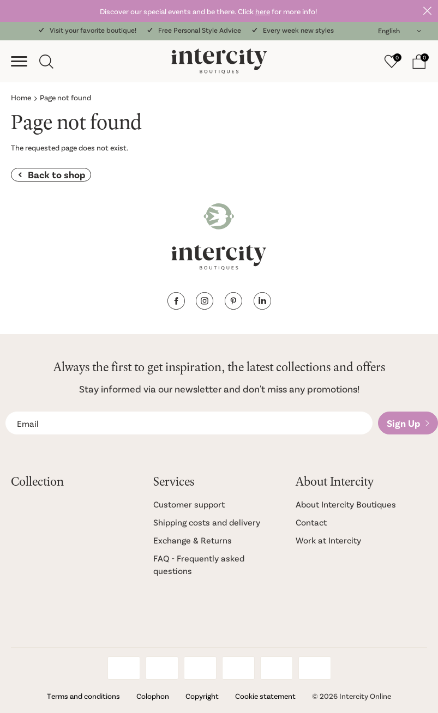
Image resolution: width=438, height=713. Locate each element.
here (262, 11)
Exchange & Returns (192, 540)
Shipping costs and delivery (206, 522)
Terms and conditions (83, 695)
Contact (311, 522)
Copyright (202, 695)
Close (427, 10)
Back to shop (56, 174)
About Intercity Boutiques (346, 504)
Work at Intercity (328, 540)
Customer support (189, 504)
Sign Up (403, 423)
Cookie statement (265, 695)
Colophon (152, 695)
